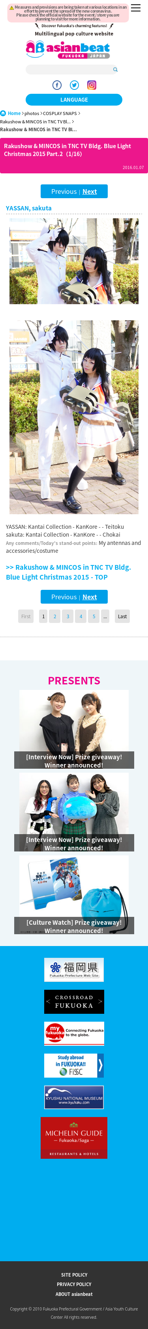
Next (89, 191)
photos (31, 113)
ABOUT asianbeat (74, 1294)
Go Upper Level (30, 647)
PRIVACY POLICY (74, 1284)
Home (14, 113)
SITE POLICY (74, 1274)
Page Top (117, 647)
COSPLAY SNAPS (60, 113)
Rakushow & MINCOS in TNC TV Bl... (35, 121)
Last (122, 616)
